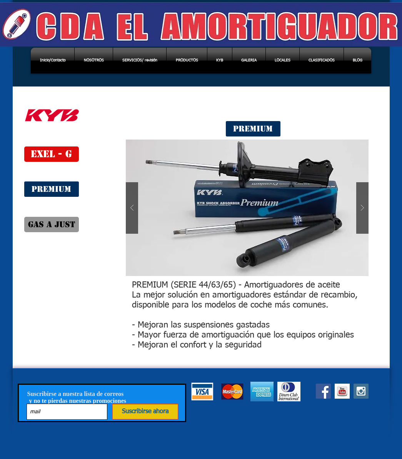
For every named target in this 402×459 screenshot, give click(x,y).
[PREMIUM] (51, 189)
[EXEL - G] (51, 154)
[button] (247, 208)
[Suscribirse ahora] (145, 412)
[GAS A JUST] (51, 224)
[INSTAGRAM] (361, 391)
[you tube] (342, 391)
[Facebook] (323, 391)
